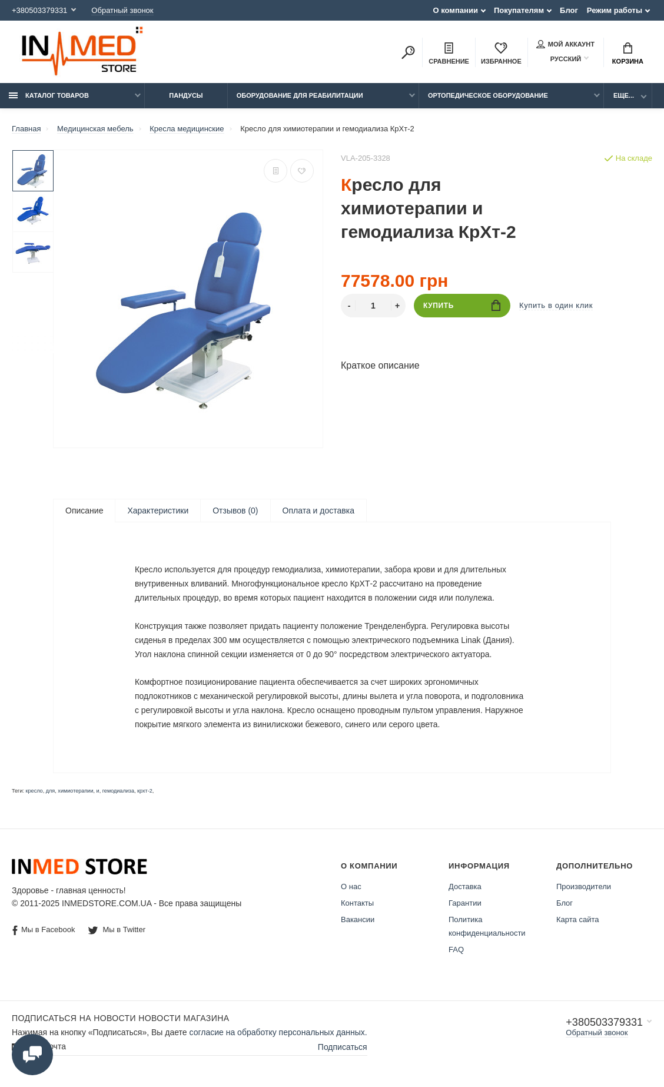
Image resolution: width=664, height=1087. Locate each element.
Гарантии (465, 904)
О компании (455, 10)
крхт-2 (144, 793)
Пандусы (185, 95)
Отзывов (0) (235, 510)
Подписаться (342, 1048)
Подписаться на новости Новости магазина (120, 1020)
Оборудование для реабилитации (300, 95)
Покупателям (519, 10)
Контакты (357, 904)
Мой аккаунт (565, 44)
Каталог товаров (49, 95)
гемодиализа (118, 793)
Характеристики (157, 510)
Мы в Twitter (116, 931)
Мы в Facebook (43, 932)
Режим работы (614, 10)
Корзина (627, 53)
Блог (569, 10)
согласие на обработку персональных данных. (278, 1034)
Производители (583, 888)
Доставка (465, 888)
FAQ (456, 951)
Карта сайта (577, 921)
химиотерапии (75, 793)
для (50, 793)
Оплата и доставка (318, 510)
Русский (558, 58)
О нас (351, 888)
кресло (34, 793)
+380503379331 (39, 10)
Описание (84, 510)
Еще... (623, 95)
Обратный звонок (122, 10)
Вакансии (357, 921)
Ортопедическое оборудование (488, 95)
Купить (461, 305)
